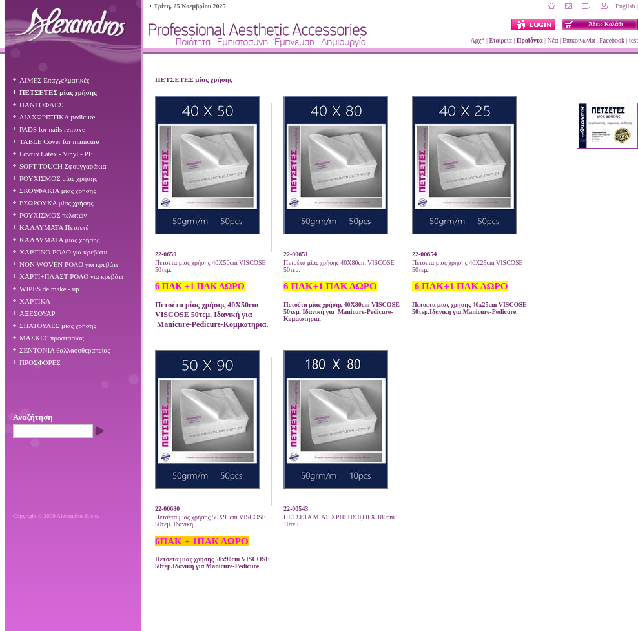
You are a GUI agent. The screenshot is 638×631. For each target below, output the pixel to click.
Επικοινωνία (578, 40)
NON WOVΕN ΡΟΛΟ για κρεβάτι (68, 264)
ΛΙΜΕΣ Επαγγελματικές (54, 80)
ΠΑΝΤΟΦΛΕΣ (41, 105)
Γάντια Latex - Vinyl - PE (55, 154)
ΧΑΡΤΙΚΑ (34, 301)
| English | (625, 6)
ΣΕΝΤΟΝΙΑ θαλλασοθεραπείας (64, 350)
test (633, 40)
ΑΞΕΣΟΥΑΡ (37, 313)
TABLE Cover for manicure (59, 141)
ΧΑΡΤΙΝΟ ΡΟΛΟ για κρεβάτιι (63, 252)
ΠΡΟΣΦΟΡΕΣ (40, 362)
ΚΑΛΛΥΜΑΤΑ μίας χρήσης (59, 239)
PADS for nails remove (52, 129)
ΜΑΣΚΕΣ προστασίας (51, 338)
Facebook (611, 40)
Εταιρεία (500, 40)
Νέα (553, 40)
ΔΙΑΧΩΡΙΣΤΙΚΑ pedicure (57, 117)
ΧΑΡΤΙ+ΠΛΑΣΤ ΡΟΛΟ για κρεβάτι (71, 276)
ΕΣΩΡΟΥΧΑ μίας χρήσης (56, 203)
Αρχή (478, 40)
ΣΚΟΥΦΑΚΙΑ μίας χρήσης (57, 190)
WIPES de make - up (49, 289)
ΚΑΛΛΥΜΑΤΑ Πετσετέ (53, 227)
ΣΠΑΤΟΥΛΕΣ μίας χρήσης (57, 325)
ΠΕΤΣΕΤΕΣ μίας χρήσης (58, 92)
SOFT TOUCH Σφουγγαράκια (62, 166)
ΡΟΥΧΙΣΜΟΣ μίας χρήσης (58, 178)
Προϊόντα (530, 40)
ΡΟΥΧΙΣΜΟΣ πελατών (53, 215)
